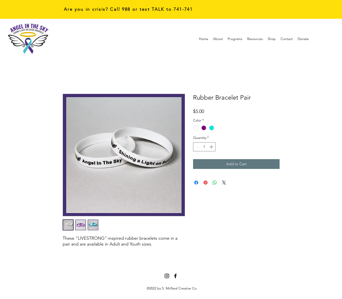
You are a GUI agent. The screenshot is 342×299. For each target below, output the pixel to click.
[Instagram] (167, 276)
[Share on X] (224, 183)
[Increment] (212, 147)
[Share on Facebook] (196, 183)
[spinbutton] (204, 147)
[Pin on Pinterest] (205, 183)
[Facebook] (175, 276)
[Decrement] (197, 147)
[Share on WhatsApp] (215, 183)
